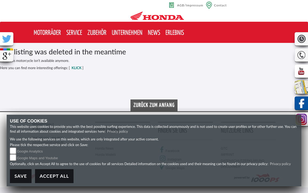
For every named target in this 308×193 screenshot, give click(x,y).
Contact (220, 5)
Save (20, 176)
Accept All (54, 176)
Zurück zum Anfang (154, 105)
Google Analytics (30, 151)
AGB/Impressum (190, 5)
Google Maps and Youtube (37, 158)
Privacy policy (117, 131)
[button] (47, 33)
